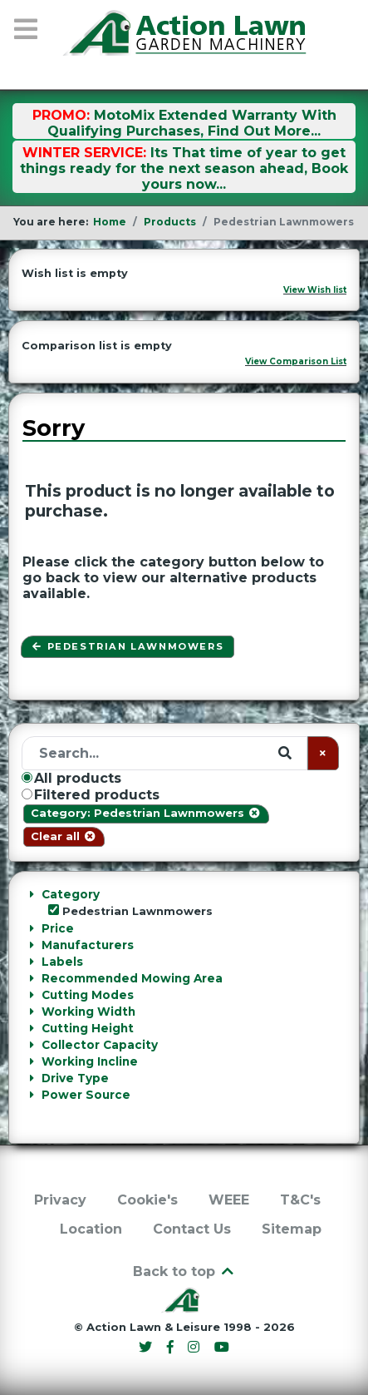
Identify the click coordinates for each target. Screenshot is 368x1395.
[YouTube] (222, 1347)
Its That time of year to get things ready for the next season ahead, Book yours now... (184, 168)
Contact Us (192, 1229)
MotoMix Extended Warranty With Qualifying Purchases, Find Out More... (191, 123)
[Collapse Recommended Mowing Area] (31, 978)
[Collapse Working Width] (31, 1011)
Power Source (86, 1094)
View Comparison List (295, 361)
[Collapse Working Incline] (31, 1061)
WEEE (229, 1200)
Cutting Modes (88, 995)
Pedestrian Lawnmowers (127, 646)
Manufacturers (88, 945)
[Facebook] (172, 1347)
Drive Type (75, 1078)
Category (71, 894)
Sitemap (291, 1229)
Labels (62, 961)
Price (58, 928)
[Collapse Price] (31, 928)
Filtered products (90, 795)
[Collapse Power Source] (31, 1094)
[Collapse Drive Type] (31, 1078)
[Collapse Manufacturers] (31, 945)
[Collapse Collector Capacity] (31, 1044)
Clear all (63, 836)
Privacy (60, 1200)
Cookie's (147, 1200)
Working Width (88, 1011)
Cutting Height (88, 1028)
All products (71, 778)
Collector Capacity (100, 1044)
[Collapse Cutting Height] (31, 1028)
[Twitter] (147, 1347)
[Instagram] (196, 1347)
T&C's (300, 1200)
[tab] (184, 903)
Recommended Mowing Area (132, 978)
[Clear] (323, 753)
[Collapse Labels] (31, 961)
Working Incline (90, 1061)
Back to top (184, 1271)
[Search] (164, 753)
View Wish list (314, 289)
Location (91, 1229)
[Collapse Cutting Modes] (31, 995)
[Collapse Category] (31, 894)
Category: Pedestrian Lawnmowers (146, 813)
